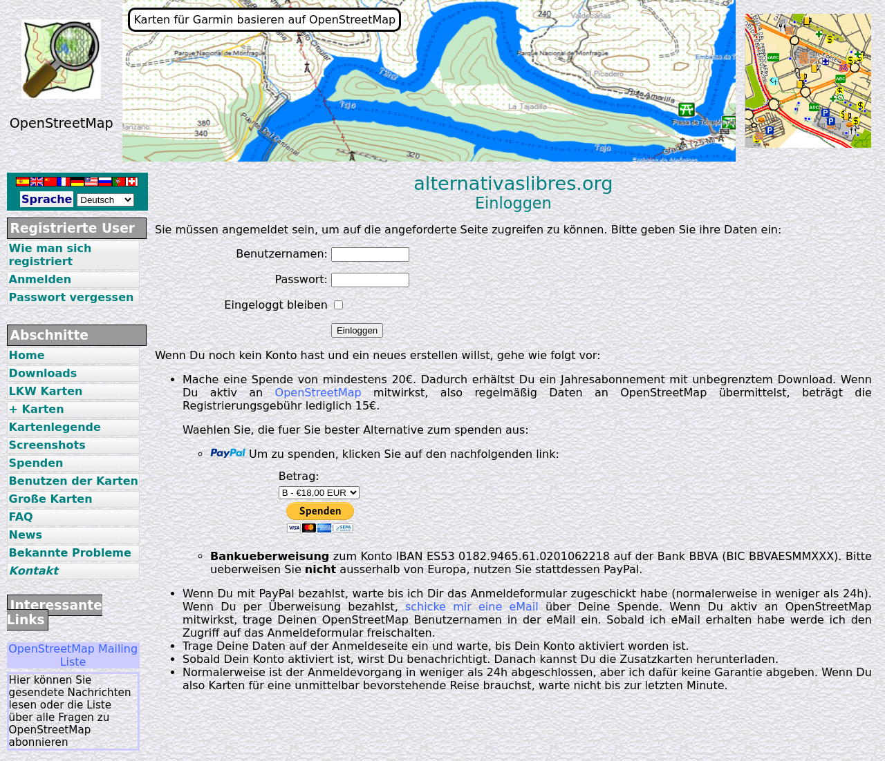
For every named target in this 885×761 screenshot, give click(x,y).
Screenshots (47, 445)
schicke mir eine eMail (472, 606)
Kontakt (33, 570)
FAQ (21, 516)
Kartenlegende (55, 427)
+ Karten (36, 409)
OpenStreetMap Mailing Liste (73, 655)
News (26, 534)
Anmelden (40, 279)
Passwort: (301, 279)
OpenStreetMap (318, 392)
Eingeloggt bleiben (276, 304)
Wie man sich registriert (50, 255)
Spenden (36, 463)
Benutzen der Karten (73, 481)
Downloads (43, 373)
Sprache (46, 199)
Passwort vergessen (71, 297)
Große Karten (51, 498)
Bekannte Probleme (70, 552)
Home (27, 355)
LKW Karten (46, 391)
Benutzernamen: (282, 253)
